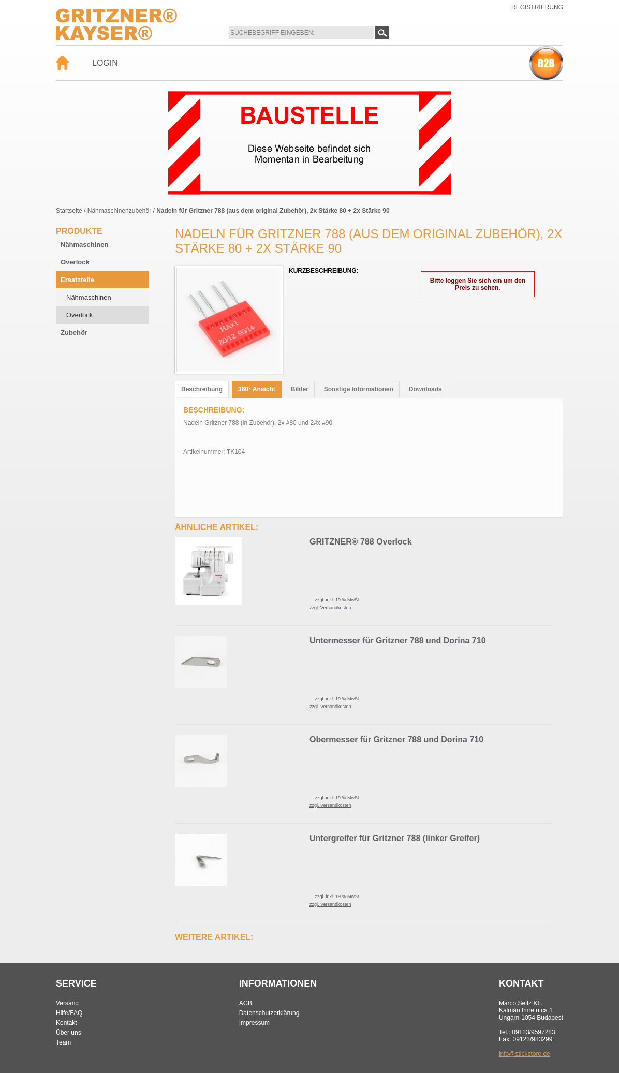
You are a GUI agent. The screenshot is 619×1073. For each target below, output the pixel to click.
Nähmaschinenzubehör (119, 210)
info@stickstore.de (524, 1053)
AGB (245, 1003)
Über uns (68, 1032)
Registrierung (537, 7)
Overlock (75, 262)
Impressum (254, 1022)
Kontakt (66, 1022)
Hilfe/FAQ (69, 1013)
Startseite (69, 210)
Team (63, 1042)
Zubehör (74, 332)
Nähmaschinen (84, 244)
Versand (67, 1003)
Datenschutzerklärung (269, 1013)
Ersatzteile (77, 280)
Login (105, 62)
